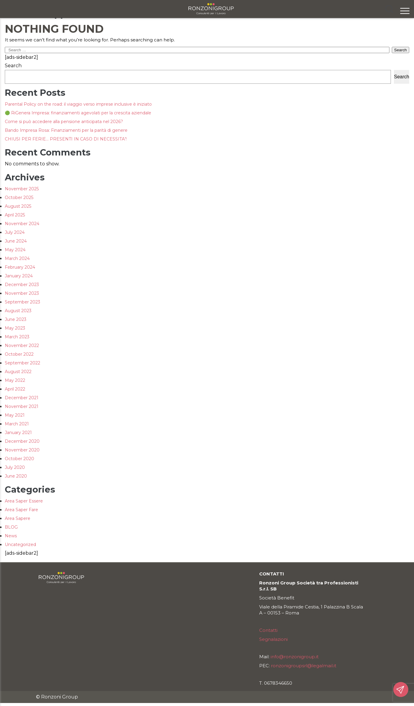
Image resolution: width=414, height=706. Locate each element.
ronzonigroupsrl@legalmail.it (303, 665)
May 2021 (15, 415)
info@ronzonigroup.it (295, 656)
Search (13, 65)
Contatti (268, 630)
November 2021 (21, 406)
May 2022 (15, 380)
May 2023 (15, 328)
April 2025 (15, 215)
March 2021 (17, 424)
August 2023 (18, 310)
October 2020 (19, 458)
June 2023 (15, 319)
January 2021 (18, 432)
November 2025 (22, 189)
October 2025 (19, 197)
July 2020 (15, 467)
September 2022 (22, 363)
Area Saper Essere (24, 501)
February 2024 (20, 267)
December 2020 (22, 441)
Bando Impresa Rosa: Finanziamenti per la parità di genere (66, 130)
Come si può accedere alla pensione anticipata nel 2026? (64, 121)
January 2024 (19, 276)
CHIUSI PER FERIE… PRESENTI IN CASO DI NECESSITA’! (66, 139)
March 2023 (17, 336)
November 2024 (22, 223)
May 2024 (15, 249)
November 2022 (22, 345)
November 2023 (22, 293)
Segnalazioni (273, 639)
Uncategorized (20, 544)
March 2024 (17, 258)
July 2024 (15, 232)
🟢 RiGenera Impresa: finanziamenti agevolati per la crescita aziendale (78, 113)
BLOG (11, 527)
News (11, 536)
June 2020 (16, 476)
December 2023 (22, 284)
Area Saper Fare (21, 509)
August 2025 (18, 206)
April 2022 (15, 389)
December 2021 (21, 397)
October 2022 (19, 354)
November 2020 (22, 450)
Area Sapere (17, 518)
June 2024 (16, 241)
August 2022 (18, 371)
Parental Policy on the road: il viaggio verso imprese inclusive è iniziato (78, 104)
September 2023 (22, 302)
